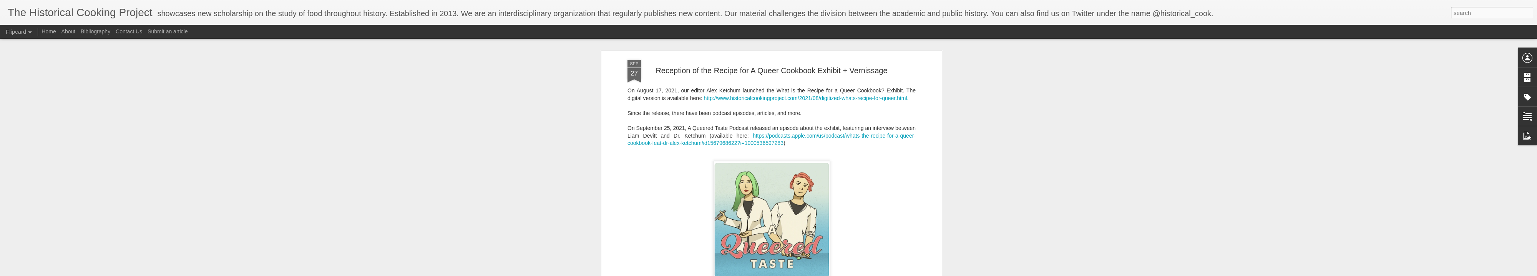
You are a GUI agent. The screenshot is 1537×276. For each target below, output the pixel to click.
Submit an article (168, 31)
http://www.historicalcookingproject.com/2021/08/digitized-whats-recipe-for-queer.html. (806, 97)
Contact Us (130, 31)
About (68, 31)
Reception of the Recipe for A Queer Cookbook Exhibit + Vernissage (771, 69)
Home (48, 31)
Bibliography (95, 31)
